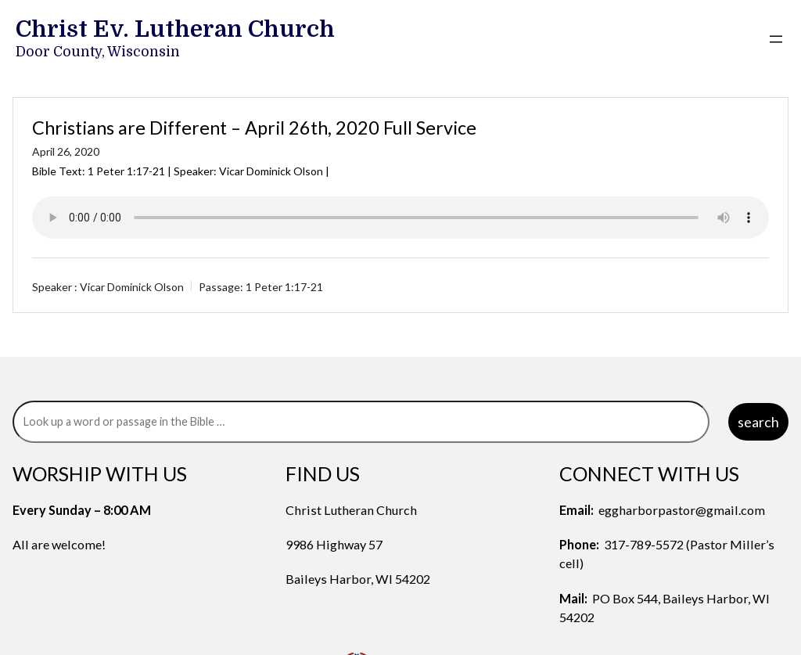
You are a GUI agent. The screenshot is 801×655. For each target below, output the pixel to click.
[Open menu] (776, 39)
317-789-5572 (644, 544)
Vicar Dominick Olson (132, 286)
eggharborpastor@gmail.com (681, 509)
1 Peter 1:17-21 (126, 171)
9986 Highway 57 (334, 544)
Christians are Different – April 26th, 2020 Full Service (254, 128)
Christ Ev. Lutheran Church (175, 29)
